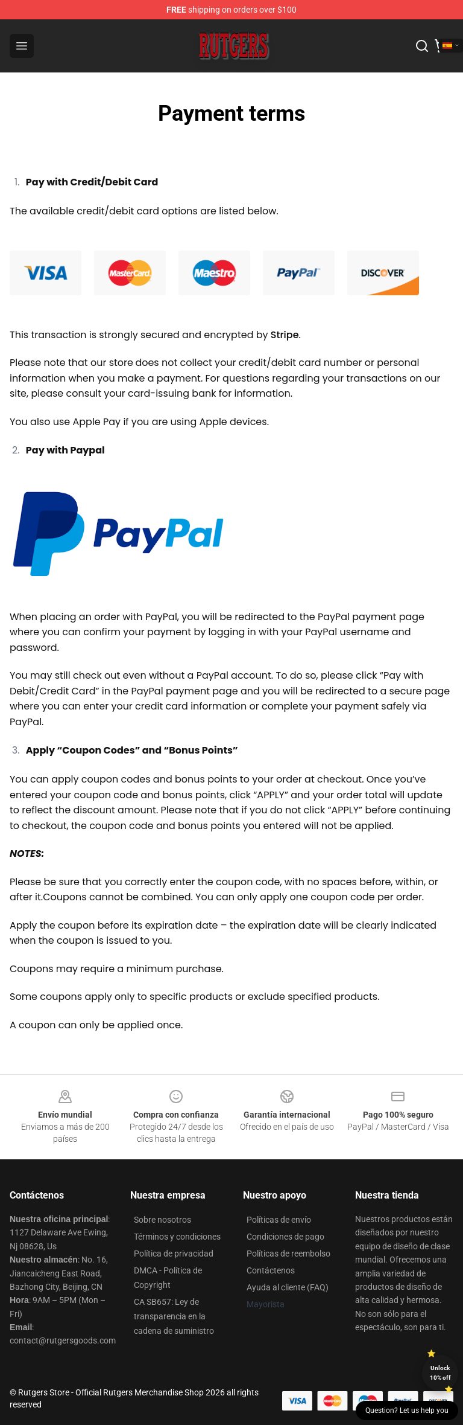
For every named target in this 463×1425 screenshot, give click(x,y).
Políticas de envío (279, 1220)
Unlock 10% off (440, 1373)
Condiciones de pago (285, 1236)
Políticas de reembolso (288, 1253)
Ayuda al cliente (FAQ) (288, 1287)
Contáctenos (271, 1270)
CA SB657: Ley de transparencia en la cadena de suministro (174, 1316)
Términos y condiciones (177, 1236)
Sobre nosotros (162, 1220)
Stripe (285, 335)
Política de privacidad (173, 1253)
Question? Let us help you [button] (407, 1410)
